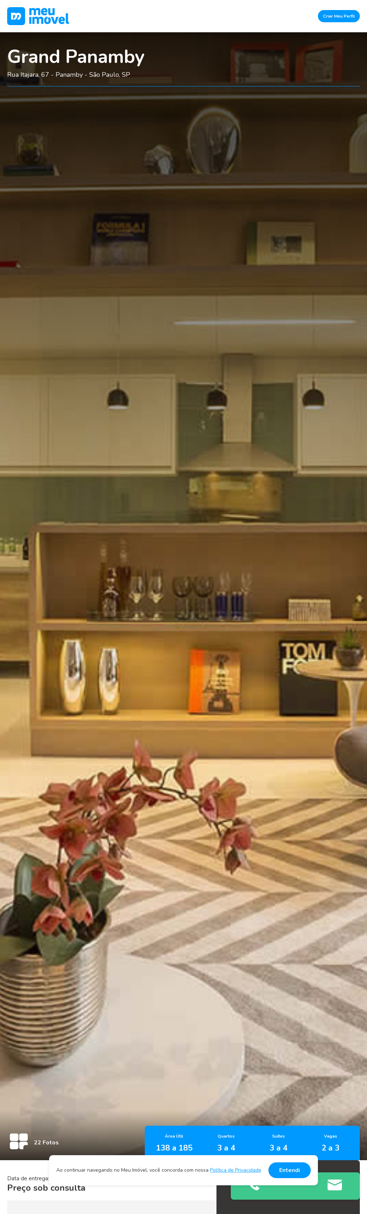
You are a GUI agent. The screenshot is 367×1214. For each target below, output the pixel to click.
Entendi (289, 1170)
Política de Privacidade (235, 1170)
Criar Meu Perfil (339, 16)
